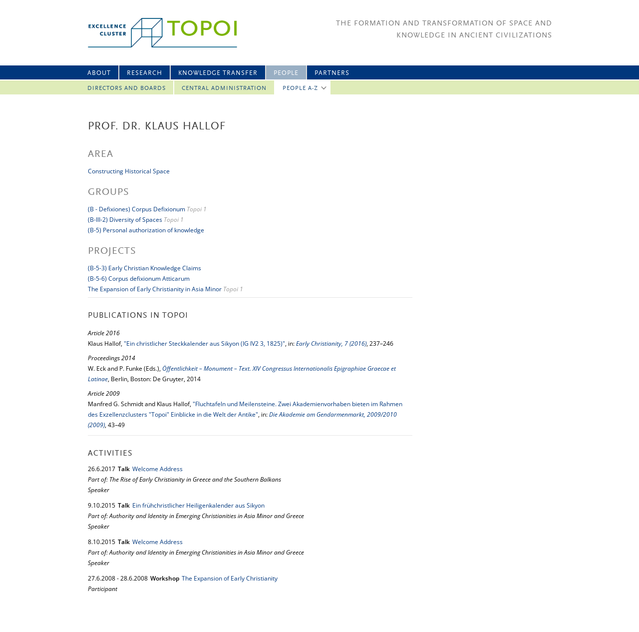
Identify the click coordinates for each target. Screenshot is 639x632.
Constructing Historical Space (129, 171)
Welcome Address (157, 469)
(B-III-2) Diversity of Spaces (125, 219)
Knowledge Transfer (218, 73)
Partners (332, 73)
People (286, 73)
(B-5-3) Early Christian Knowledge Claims (144, 268)
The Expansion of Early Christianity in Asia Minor (155, 289)
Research (144, 73)
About (99, 73)
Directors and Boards (126, 88)
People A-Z (300, 88)
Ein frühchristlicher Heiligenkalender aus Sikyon (198, 505)
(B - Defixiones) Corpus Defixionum (136, 209)
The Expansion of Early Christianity (230, 578)
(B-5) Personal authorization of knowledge (146, 230)
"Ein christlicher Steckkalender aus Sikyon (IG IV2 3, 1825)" (204, 343)
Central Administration (224, 88)
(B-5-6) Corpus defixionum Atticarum (139, 278)
